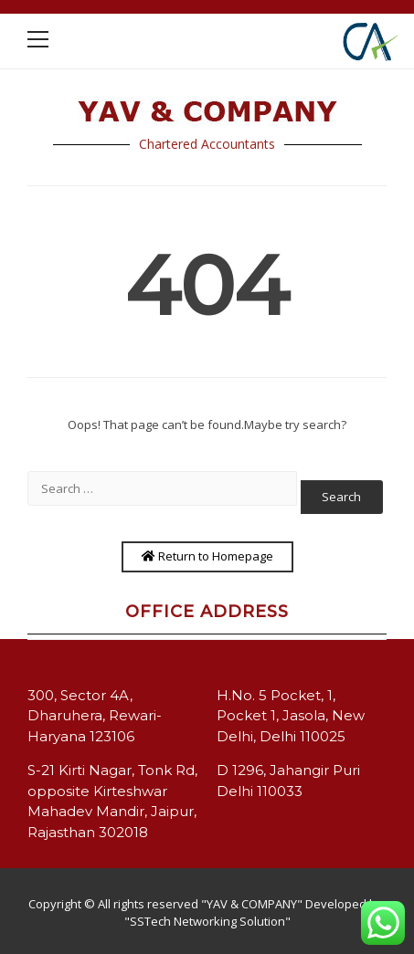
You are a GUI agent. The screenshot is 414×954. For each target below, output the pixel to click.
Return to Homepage (207, 556)
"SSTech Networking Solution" (207, 921)
